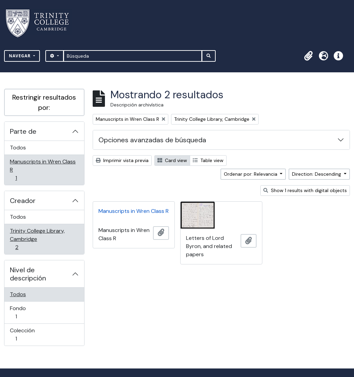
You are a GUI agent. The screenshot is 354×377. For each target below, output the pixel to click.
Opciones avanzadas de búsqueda (152, 139)
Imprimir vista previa (122, 160)
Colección (26, 334)
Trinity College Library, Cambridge (37, 239)
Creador (22, 200)
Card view (172, 160)
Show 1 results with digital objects (305, 190)
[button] (308, 55)
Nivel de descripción (28, 273)
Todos (18, 147)
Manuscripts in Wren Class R (43, 169)
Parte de (23, 131)
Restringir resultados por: (44, 102)
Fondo (26, 312)
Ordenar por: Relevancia (251, 174)
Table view (208, 160)
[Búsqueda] (132, 56)
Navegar (20, 56)
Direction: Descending (317, 174)
